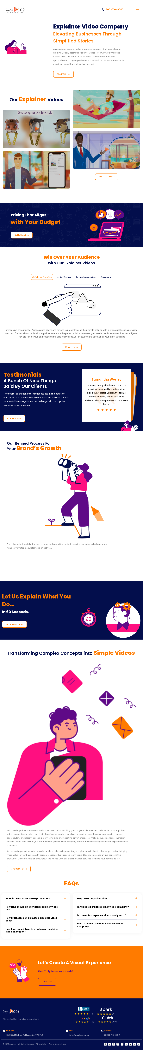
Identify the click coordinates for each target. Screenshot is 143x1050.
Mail (71, 1030)
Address (10, 1030)
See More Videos (107, 176)
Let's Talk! (47, 981)
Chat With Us (63, 74)
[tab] (42, 277)
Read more (71, 347)
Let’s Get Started (19, 869)
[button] (137, 9)
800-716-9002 (112, 9)
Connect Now (14, 418)
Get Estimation (21, 235)
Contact (108, 1030)
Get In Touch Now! (14, 624)
